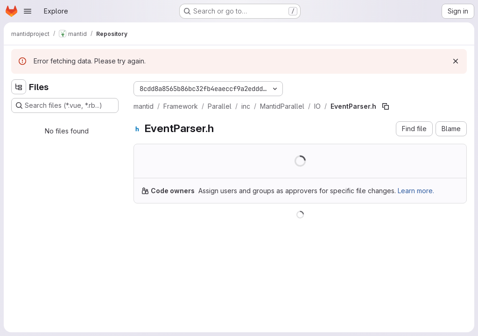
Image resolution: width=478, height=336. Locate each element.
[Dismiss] (455, 61)
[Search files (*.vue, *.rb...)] (65, 105)
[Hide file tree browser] (18, 86)
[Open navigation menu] (27, 11)
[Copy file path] (385, 106)
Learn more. (416, 191)
